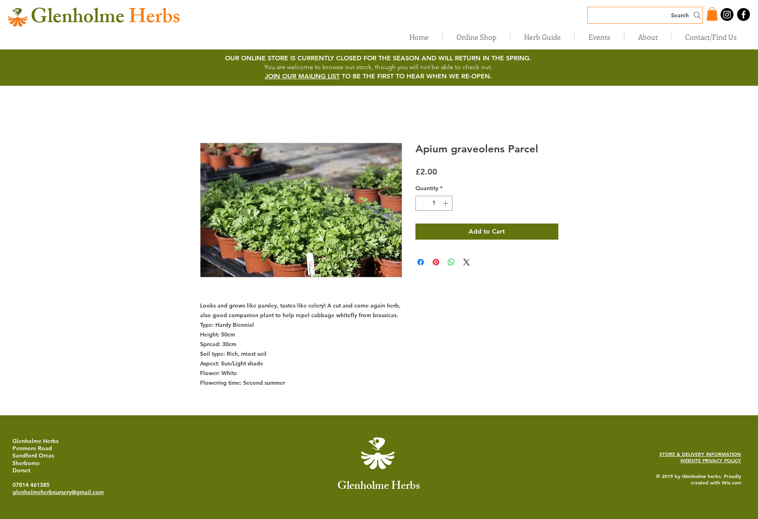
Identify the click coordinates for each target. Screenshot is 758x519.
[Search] (645, 15)
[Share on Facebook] (420, 262)
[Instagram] (727, 14)
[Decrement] (422, 203)
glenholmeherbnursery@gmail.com (58, 492)
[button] (712, 14)
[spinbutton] (434, 203)
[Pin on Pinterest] (436, 262)
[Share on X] (466, 262)
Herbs (105, 19)
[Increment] (446, 203)
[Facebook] (743, 14)
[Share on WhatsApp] (451, 262)
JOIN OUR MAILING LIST (302, 76)
